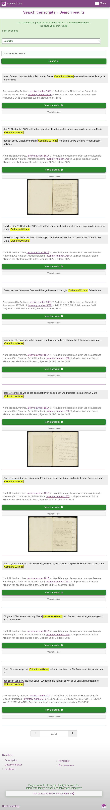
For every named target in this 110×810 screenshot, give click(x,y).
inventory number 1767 (57, 496)
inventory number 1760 (57, 159)
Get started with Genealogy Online (53, 793)
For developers (66, 765)
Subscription (11, 760)
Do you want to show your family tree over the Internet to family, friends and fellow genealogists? (54, 786)
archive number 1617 (38, 156)
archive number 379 (40, 695)
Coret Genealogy (10, 806)
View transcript (54, 105)
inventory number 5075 (40, 94)
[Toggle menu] (100, 3)
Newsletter (64, 761)
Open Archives (14, 3)
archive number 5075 (40, 91)
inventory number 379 (35, 699)
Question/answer (13, 764)
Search (54, 61)
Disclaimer (10, 769)
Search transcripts (39, 12)
